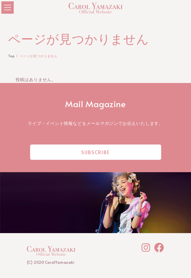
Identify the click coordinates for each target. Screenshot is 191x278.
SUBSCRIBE (95, 152)
